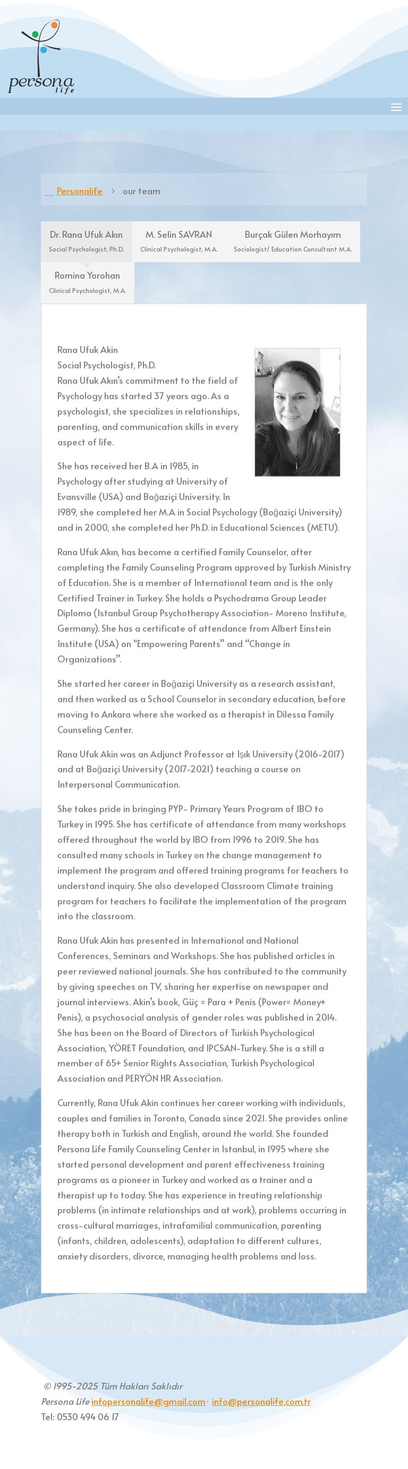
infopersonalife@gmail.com (148, 1401)
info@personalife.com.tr (261, 1401)
